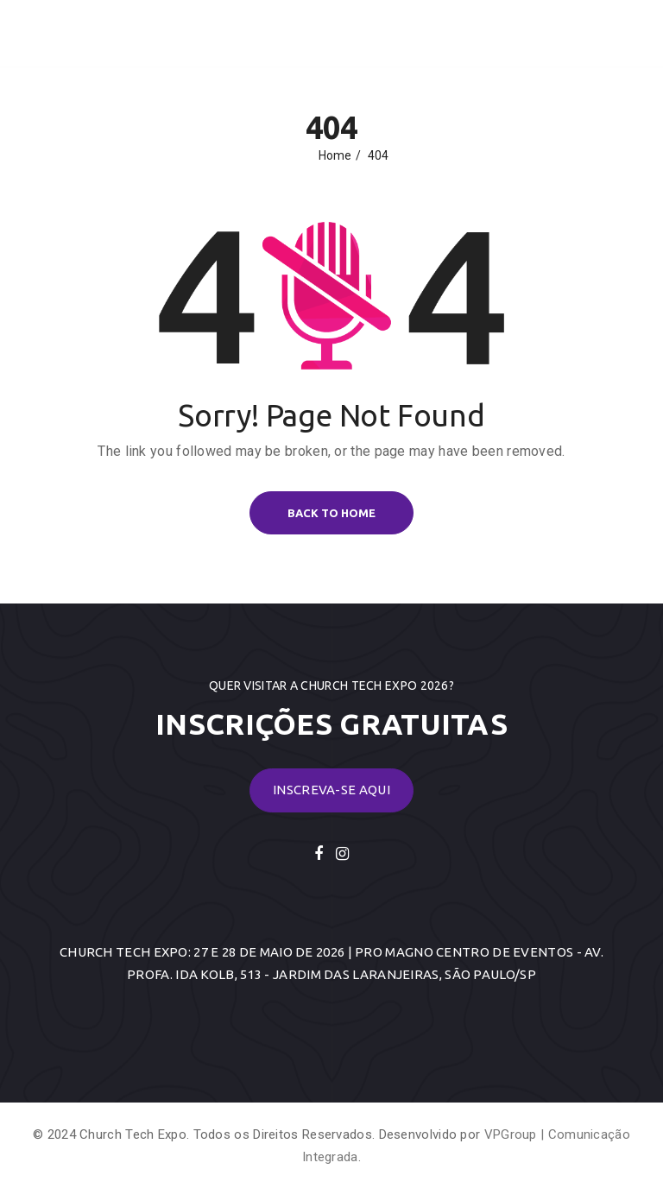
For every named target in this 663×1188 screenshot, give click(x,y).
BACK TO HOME (331, 513)
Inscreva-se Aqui (331, 789)
